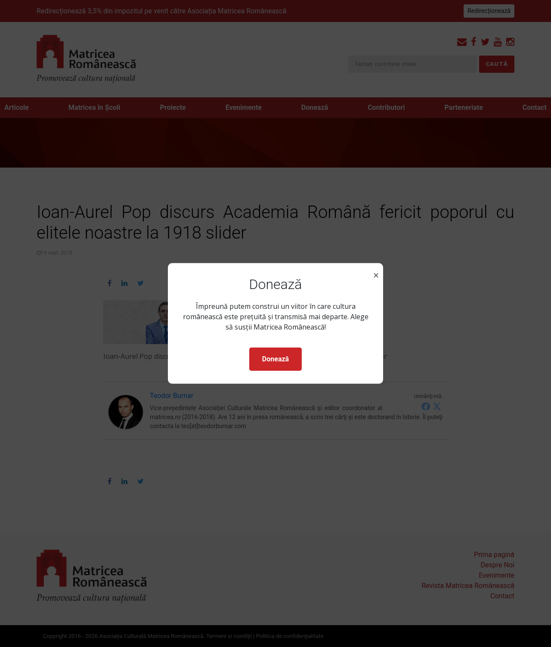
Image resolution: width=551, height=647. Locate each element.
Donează (275, 359)
